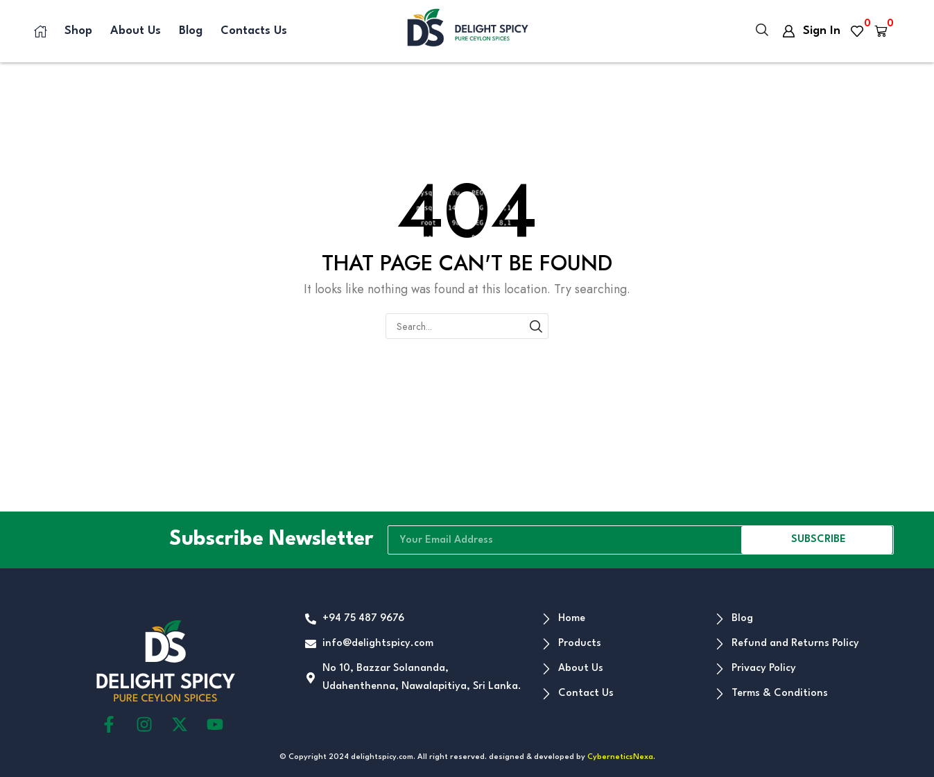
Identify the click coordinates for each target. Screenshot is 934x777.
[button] (762, 31)
